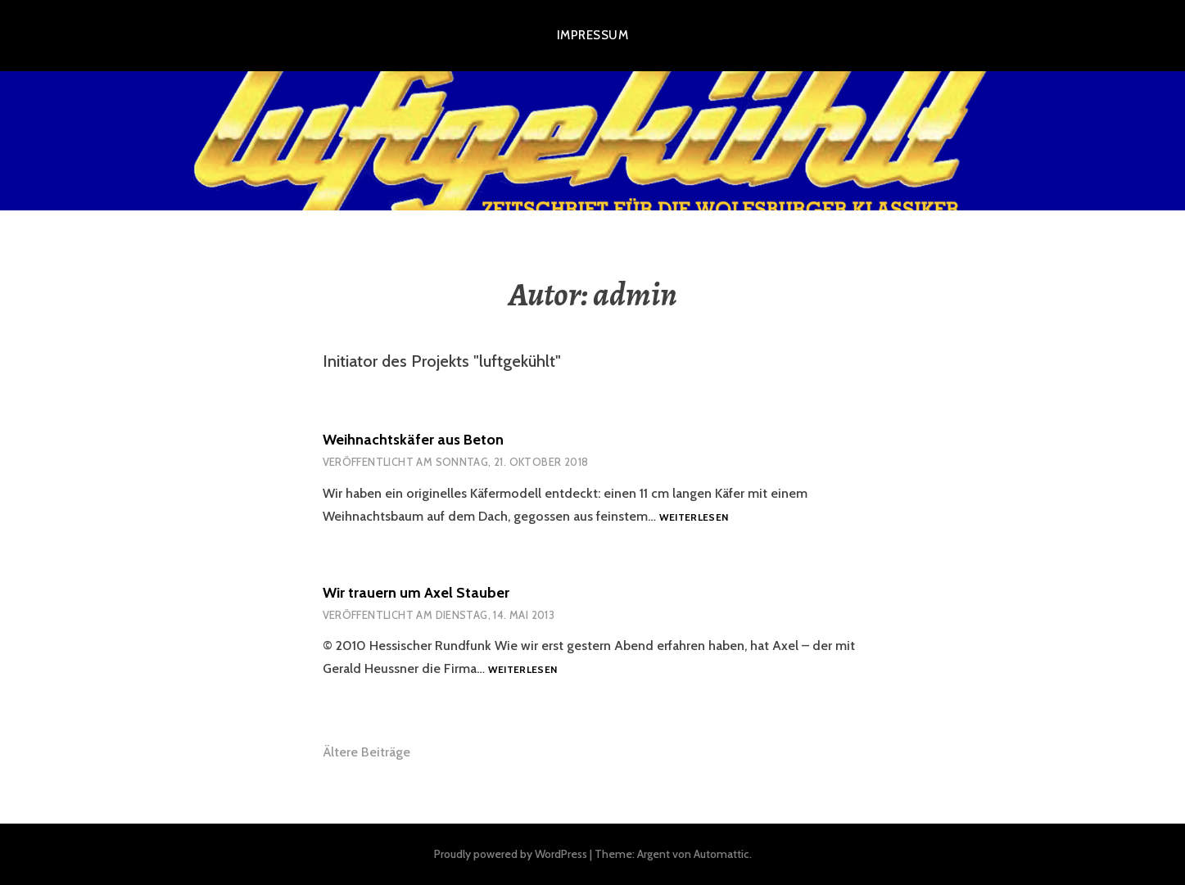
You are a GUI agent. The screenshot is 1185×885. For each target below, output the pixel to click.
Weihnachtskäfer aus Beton (413, 440)
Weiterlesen (694, 518)
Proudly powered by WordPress (510, 854)
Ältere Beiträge (366, 752)
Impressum (592, 35)
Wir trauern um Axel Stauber (416, 593)
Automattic (721, 854)
